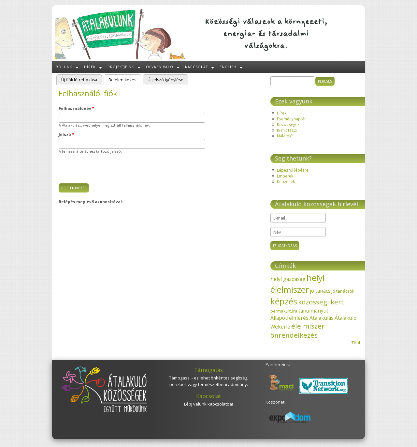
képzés (283, 301)
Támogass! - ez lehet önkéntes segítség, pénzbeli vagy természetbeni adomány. (208, 381)
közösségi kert (321, 301)
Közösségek (288, 124)
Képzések (286, 181)
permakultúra (283, 311)
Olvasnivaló (159, 66)
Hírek (90, 66)
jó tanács (320, 290)
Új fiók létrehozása (79, 80)
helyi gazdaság (288, 279)
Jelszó (66, 134)
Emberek (285, 175)
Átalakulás (321, 317)
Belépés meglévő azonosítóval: (91, 201)
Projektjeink (121, 66)
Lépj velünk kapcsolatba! (208, 404)
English (228, 66)
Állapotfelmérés (289, 317)
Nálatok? (285, 135)
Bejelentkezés (124, 79)
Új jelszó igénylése (165, 80)
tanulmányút (313, 310)
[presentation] (108, 170)
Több (357, 343)
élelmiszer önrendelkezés (297, 330)
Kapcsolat (196, 66)
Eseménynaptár (291, 118)
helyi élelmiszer (297, 283)
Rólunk (64, 66)
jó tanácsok (343, 291)
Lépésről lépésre (293, 170)
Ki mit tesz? (287, 130)
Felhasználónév (76, 108)
